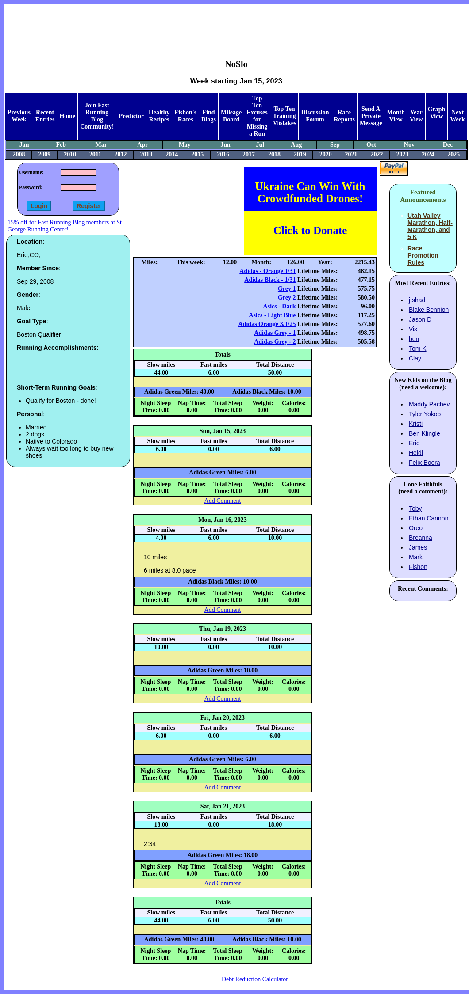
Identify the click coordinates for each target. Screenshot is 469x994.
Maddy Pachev (429, 404)
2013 (146, 154)
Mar (101, 144)
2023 (402, 154)
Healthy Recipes (159, 116)
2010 (70, 154)
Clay (415, 358)
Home (67, 116)
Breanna (420, 537)
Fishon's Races (185, 116)
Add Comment (222, 500)
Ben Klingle (424, 433)
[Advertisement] (236, 25)
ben (414, 338)
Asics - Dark (279, 306)
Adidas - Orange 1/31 (267, 271)
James (418, 547)
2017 (248, 154)
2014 (171, 154)
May (185, 144)
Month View (395, 116)
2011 (95, 154)
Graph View (437, 113)
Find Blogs (208, 116)
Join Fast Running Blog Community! (97, 116)
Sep (335, 144)
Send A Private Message (371, 116)
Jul (260, 144)
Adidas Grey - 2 (275, 341)
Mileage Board (231, 116)
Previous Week (19, 116)
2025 (453, 154)
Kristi (416, 423)
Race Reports (344, 116)
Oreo (416, 527)
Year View (416, 116)
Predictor (131, 116)
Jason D (420, 319)
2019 (300, 154)
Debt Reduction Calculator (255, 979)
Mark (416, 557)
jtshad (417, 300)
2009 (44, 154)
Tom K (418, 348)
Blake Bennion (429, 309)
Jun (225, 144)
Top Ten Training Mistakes (284, 116)
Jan (24, 144)
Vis (413, 329)
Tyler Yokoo (425, 413)
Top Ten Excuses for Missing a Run (256, 116)
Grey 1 (287, 288)
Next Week (457, 116)
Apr (142, 144)
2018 (274, 154)
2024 (428, 154)
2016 (223, 154)
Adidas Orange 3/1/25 (267, 324)
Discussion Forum (315, 116)
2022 (376, 154)
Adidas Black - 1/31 (270, 280)
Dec (448, 144)
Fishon (418, 566)
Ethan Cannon (429, 518)
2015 (197, 154)
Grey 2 (287, 297)
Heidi (416, 452)
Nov (409, 144)
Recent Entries (45, 116)
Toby (415, 508)
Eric (414, 443)
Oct (371, 144)
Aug (296, 144)
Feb (61, 144)
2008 (18, 154)
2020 (325, 154)
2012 (121, 154)
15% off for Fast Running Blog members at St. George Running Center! (65, 226)
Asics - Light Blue (272, 315)
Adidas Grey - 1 (275, 333)
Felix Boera (424, 462)
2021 (351, 154)
